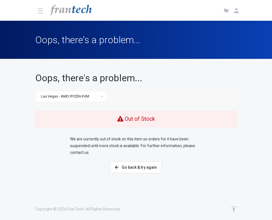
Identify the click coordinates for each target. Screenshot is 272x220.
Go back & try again (136, 167)
